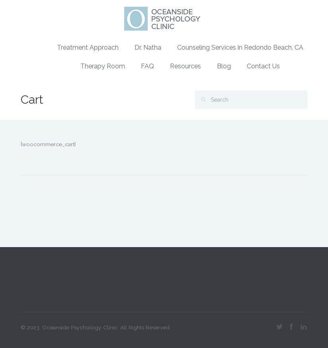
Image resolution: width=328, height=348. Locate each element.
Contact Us (263, 66)
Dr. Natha (148, 47)
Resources (185, 66)
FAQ (147, 66)
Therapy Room (102, 66)
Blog (224, 66)
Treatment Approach (88, 47)
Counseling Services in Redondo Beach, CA (240, 47)
